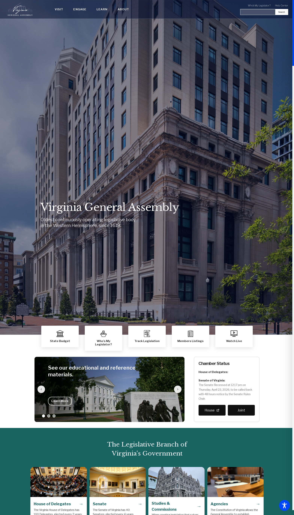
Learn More (59, 401)
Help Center (281, 5)
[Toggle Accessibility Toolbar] (284, 505)
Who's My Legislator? (259, 5)
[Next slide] (178, 389)
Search (281, 12)
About (123, 9)
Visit (59, 9)
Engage (79, 9)
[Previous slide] (41, 389)
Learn (102, 9)
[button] (190, 336)
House (212, 410)
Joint (241, 410)
